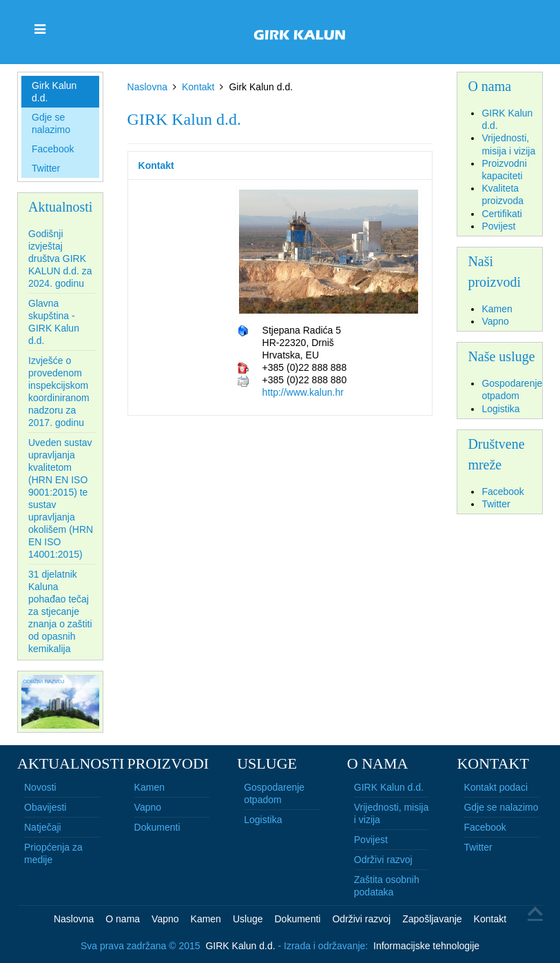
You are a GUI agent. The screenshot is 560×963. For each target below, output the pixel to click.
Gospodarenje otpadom (274, 793)
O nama (122, 918)
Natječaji (42, 827)
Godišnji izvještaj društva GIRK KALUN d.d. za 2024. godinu (60, 258)
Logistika (263, 819)
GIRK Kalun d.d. (389, 787)
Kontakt (198, 86)
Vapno (147, 807)
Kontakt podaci (496, 787)
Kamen (149, 787)
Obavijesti (45, 807)
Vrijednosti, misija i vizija (391, 813)
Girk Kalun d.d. (54, 91)
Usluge (248, 918)
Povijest (371, 839)
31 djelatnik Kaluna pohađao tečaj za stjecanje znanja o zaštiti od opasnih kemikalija (60, 611)
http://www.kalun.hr (303, 392)
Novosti (40, 787)
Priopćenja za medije (53, 853)
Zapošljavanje (432, 918)
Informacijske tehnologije (426, 945)
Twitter (46, 168)
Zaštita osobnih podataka (386, 886)
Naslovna (147, 86)
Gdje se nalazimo (51, 123)
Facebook (53, 148)
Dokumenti (157, 827)
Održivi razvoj (383, 859)
